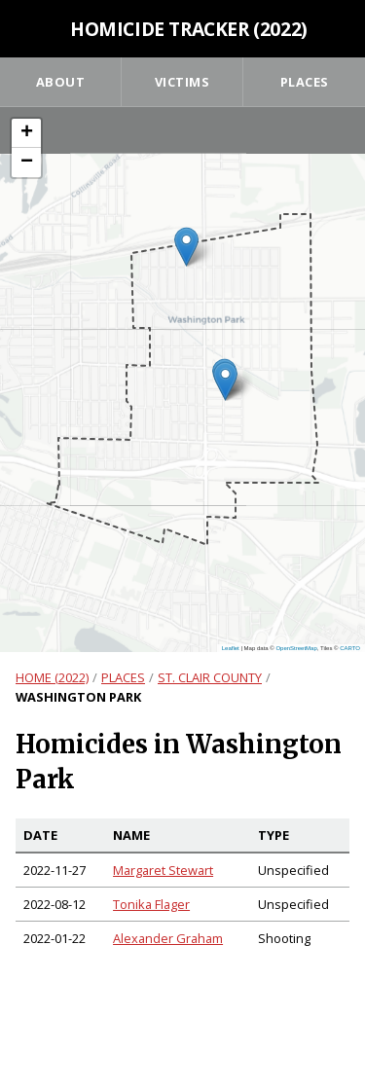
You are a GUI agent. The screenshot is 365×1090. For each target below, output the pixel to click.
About (61, 82)
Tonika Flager (151, 904)
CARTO (350, 648)
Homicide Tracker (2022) (189, 29)
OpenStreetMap (295, 648)
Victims (182, 82)
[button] (225, 381)
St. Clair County (210, 677)
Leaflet (230, 648)
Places (304, 82)
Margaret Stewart (163, 870)
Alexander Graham (168, 938)
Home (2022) (52, 677)
